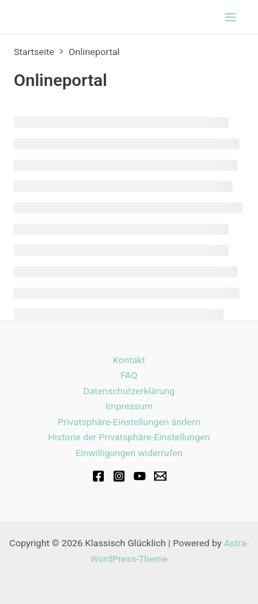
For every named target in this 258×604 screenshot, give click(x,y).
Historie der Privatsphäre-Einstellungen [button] (129, 436)
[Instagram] (119, 476)
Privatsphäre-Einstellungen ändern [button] (129, 421)
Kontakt (129, 359)
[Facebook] (98, 476)
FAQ (129, 374)
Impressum (129, 405)
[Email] (160, 476)
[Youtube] (139, 476)
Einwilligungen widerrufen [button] (129, 452)
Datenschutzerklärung (129, 390)
